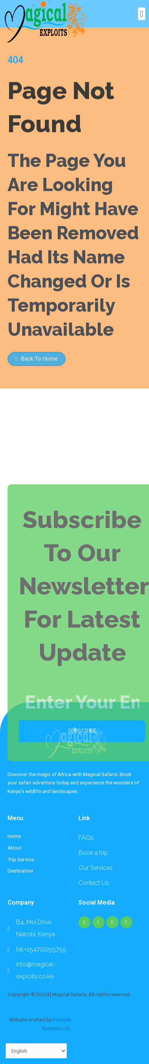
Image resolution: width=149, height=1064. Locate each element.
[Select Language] (36, 1051)
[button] (141, 14)
